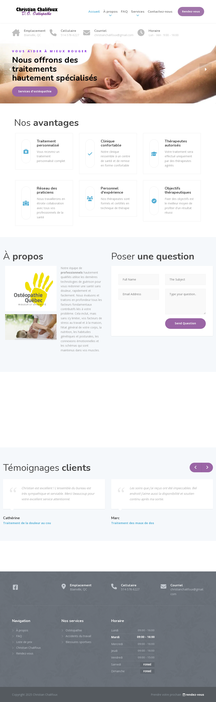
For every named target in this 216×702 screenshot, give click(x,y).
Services (137, 11)
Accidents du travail (78, 636)
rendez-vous (193, 694)
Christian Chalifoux (28, 648)
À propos (110, 11)
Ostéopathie (74, 630)
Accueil (94, 11)
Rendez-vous (191, 11)
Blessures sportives (78, 642)
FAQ (124, 11)
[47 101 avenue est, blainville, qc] (108, 409)
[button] (10, 69)
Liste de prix (24, 642)
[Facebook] (15, 588)
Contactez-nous (160, 11)
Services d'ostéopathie (34, 91)
